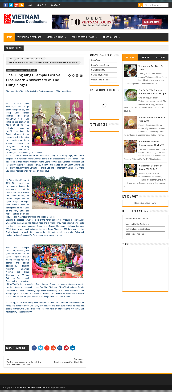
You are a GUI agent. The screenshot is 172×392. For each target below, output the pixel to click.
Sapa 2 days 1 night (99, 75)
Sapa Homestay (98, 70)
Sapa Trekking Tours (100, 65)
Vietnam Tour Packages (29, 37)
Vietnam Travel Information (29, 59)
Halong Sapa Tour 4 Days (145, 203)
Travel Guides (110, 37)
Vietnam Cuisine (55, 37)
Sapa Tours (96, 60)
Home (29, 5)
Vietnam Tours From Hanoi (136, 218)
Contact (55, 5)
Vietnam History (12, 70)
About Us (41, 5)
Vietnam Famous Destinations (33, 387)
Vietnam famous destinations (138, 229)
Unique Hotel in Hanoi (100, 80)
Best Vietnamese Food (102, 90)
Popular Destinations (83, 37)
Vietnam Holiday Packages (145, 225)
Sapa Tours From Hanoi (136, 234)
